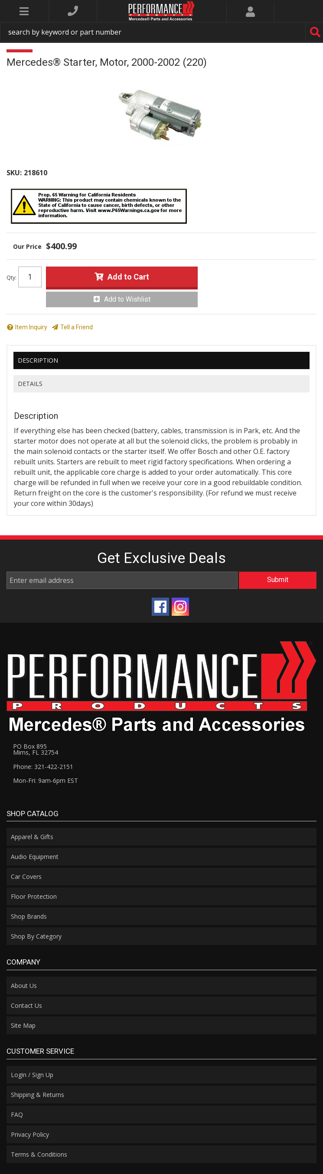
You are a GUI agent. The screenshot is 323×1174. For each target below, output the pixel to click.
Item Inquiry (31, 327)
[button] (161, 32)
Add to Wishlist (127, 299)
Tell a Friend (76, 327)
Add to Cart (128, 276)
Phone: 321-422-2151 (43, 766)
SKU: (14, 172)
